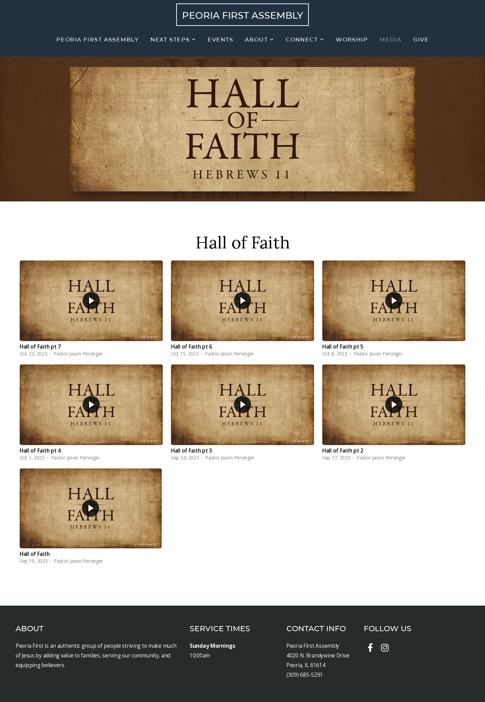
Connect (305, 39)
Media (390, 39)
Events (220, 39)
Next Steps (173, 39)
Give (421, 39)
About (259, 39)
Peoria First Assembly (242, 15)
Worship (352, 39)
